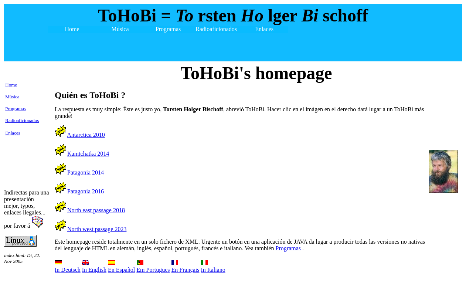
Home (11, 85)
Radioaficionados (22, 120)
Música (12, 96)
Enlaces (12, 133)
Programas (15, 108)
